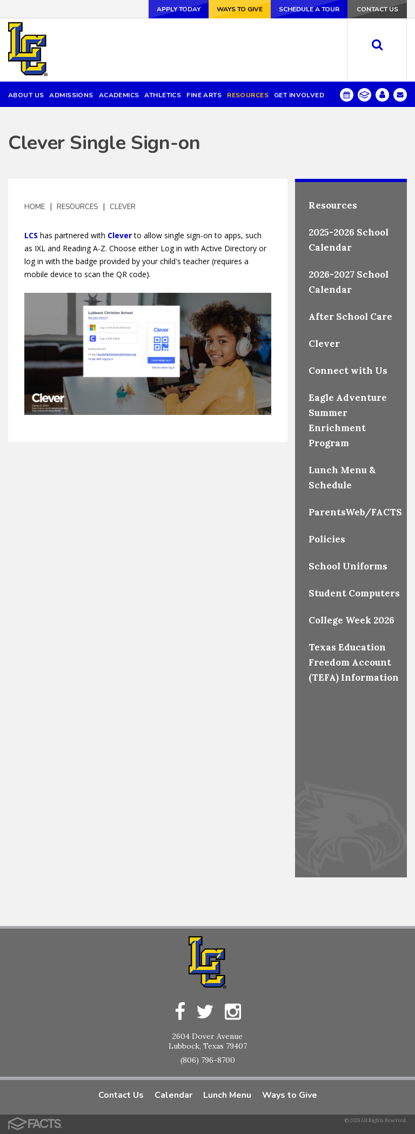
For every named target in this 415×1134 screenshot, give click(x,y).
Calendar (173, 1095)
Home (34, 206)
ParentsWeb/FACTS (355, 512)
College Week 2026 (351, 620)
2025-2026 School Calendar (349, 239)
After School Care (350, 316)
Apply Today (178, 9)
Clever (123, 206)
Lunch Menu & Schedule (342, 477)
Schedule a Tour (309, 9)
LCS (31, 235)
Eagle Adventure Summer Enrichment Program (348, 419)
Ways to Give (240, 9)
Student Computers (354, 593)
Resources (77, 206)
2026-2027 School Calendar (349, 281)
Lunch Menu (227, 1095)
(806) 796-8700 (207, 1059)
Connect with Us (348, 370)
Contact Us (377, 9)
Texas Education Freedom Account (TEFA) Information (354, 662)
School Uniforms (348, 566)
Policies (327, 539)
